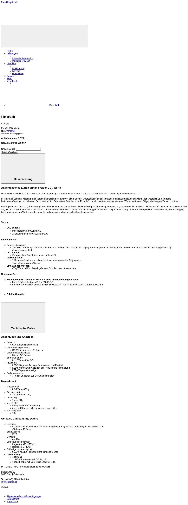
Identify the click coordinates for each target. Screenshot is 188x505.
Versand (10, 131)
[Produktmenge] (28, 149)
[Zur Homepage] (22, 24)
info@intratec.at (9, 482)
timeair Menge (8, 149)
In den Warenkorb (9, 152)
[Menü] (44, 36)
